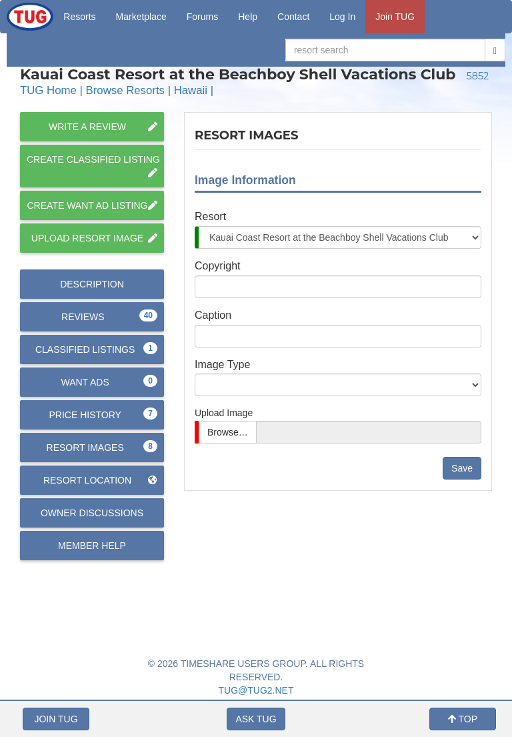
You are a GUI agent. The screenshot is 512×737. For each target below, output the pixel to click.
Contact (293, 16)
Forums (202, 16)
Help (247, 16)
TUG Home (48, 90)
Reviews (109, 315)
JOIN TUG (55, 719)
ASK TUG (255, 719)
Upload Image (224, 413)
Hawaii (190, 90)
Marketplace (141, 16)
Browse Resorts (125, 90)
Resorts (79, 16)
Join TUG (395, 16)
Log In (342, 16)
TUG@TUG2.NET (256, 690)
